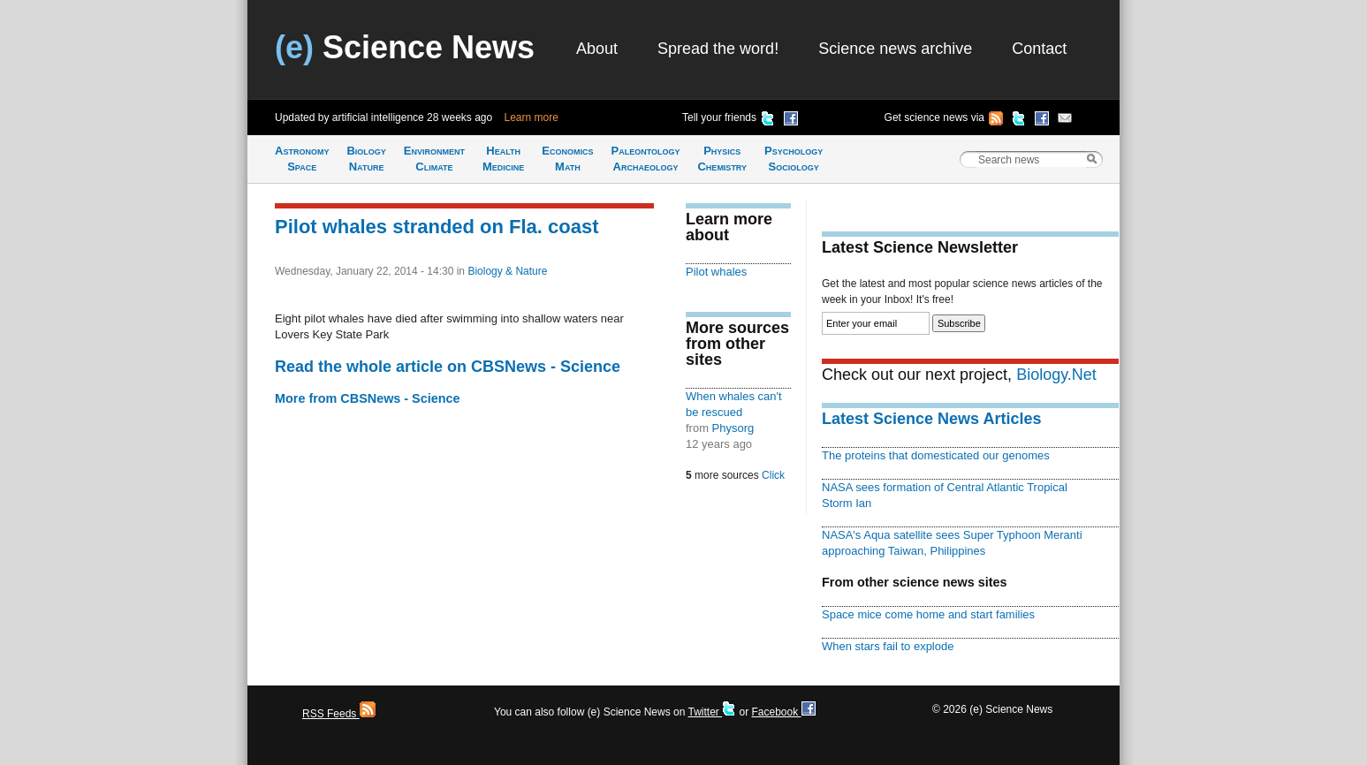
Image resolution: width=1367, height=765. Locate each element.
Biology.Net (1056, 374)
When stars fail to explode (887, 646)
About (597, 48)
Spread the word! (717, 48)
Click (773, 475)
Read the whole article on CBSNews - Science (447, 366)
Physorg (733, 428)
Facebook (783, 712)
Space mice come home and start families (928, 614)
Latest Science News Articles (931, 419)
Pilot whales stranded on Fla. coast (437, 227)
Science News (405, 47)
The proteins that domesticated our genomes (936, 455)
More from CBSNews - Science (367, 398)
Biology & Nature (507, 271)
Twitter (711, 712)
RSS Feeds (339, 714)
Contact (1039, 48)
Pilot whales (716, 271)
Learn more (531, 117)
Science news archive (895, 48)
